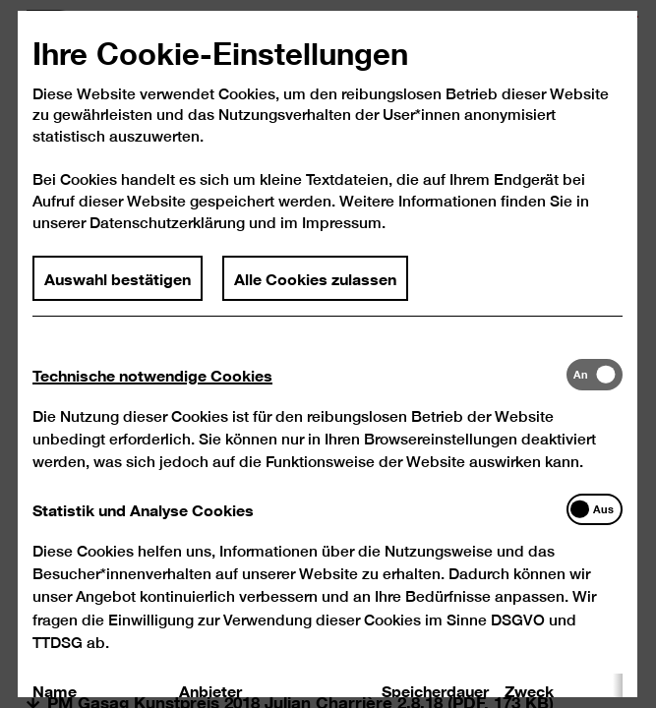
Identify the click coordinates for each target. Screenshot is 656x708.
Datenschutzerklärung (167, 222)
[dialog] (328, 354)
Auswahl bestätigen (117, 277)
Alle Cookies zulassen (315, 277)
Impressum (342, 222)
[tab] (299, 373)
